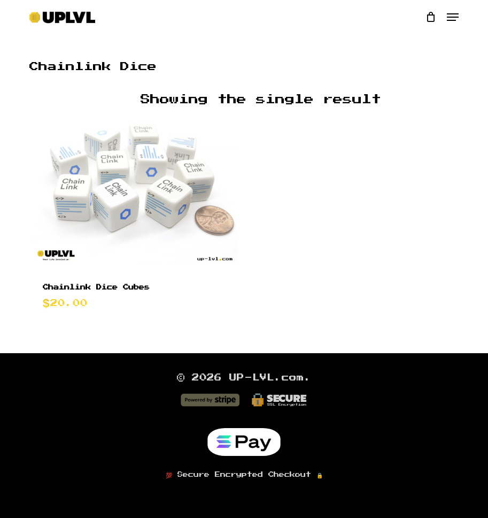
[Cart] (431, 17)
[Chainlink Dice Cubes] (134, 189)
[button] (453, 17)
